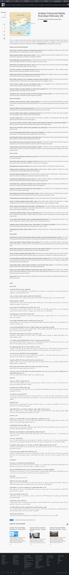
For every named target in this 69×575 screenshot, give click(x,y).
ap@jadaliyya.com (41, 43)
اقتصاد (59, 559)
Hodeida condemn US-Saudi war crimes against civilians (24, 169)
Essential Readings (38, 559)
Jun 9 (50, 544)
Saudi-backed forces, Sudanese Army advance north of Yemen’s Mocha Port (28, 183)
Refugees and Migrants (16, 4)
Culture (36, 4)
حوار (58, 563)
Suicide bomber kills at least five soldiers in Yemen (21, 198)
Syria (36, 1)
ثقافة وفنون (60, 560)
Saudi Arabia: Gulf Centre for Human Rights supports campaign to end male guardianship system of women (36, 237)
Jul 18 (10, 544)
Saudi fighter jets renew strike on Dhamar (19, 166)
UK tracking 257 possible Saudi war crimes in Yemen (22, 178)
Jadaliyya (3, 4)
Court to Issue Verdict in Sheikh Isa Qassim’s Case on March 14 (25, 242)
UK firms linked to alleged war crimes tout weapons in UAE (25, 84)
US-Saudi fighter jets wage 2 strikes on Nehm (21, 229)
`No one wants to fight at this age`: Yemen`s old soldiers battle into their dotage (29, 219)
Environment (8, 4)
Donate (3, 561)
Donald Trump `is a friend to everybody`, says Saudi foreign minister (26, 50)
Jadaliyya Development (39, 566)
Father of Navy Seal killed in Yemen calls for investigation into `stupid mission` (29, 127)
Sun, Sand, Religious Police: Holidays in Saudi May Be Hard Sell (25, 113)
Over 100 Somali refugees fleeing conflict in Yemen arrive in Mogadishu (27, 132)
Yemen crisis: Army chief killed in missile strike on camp (23, 156)
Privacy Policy (15, 562)
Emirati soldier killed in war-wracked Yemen (20, 60)
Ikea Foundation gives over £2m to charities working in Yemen (24, 193)
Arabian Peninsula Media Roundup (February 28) (51, 14)
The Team (4, 559)
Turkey (46, 1)
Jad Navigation (38, 567)
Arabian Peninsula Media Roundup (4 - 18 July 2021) (18, 528)
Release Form (15, 561)
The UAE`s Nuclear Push (16, 117)
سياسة (59, 557)
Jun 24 (31, 544)
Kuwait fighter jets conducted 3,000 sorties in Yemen (22, 64)
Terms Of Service (16, 564)
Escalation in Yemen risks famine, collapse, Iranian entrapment (25, 101)
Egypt (8, 1)
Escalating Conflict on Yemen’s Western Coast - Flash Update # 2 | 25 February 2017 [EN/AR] (32, 224)
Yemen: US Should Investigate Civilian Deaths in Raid (23, 201)
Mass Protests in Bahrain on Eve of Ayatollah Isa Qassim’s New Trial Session (29, 79)
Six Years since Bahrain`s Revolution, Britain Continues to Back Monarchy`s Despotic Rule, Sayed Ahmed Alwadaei (38, 122)
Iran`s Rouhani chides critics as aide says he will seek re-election (25, 142)
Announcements (38, 557)
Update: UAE (13, 276)
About (3, 557)
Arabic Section (61, 556)
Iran (17, 1)
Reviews (60, 4)
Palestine (27, 1)
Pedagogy (55, 4)
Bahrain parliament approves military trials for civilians (22, 55)
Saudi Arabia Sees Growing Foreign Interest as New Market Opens (25, 137)
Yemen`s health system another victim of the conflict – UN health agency (27, 206)
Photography (41, 4)
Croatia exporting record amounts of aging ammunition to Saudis (25, 146)
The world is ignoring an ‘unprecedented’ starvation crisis (23, 69)
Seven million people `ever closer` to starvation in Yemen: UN (24, 161)
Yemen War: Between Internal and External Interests (22, 108)
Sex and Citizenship (30, 4)
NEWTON (65, 4)
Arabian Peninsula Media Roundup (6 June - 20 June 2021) (38, 529)
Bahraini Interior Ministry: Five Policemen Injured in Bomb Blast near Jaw (27, 74)
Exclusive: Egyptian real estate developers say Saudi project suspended (27, 88)
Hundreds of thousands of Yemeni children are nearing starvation (25, 188)
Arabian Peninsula (50, 557)
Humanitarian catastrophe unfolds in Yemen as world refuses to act (26, 212)
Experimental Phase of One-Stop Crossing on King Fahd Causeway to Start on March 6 (31, 93)
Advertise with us (5, 562)
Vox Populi (26, 567)
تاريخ (58, 561)
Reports (36, 565)
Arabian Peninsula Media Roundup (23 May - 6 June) (58, 528)
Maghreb (48, 565)
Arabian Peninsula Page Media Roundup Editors (51, 19)
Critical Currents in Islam (28, 560)
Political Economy (49, 4)
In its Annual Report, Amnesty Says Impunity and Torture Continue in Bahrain (28, 258)
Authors (3, 560)
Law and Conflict (27, 565)
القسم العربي (57, 1)
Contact (3, 564)
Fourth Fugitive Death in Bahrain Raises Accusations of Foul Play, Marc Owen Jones (31, 264)
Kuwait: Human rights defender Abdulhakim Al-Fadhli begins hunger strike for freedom (30, 269)
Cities (23, 4)
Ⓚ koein (65, 572)
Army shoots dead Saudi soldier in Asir (19, 174)
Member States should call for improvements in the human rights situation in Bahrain (30, 248)
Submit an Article (16, 557)
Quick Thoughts (38, 560)
